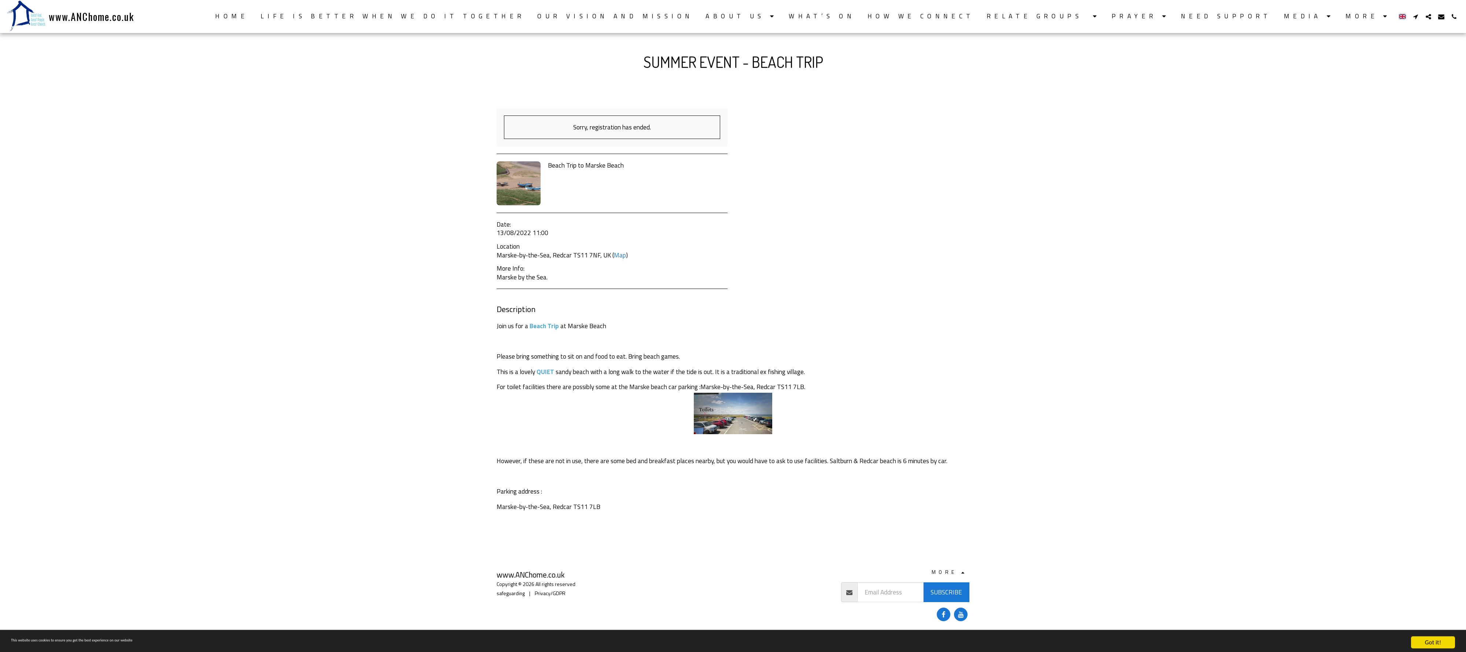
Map (620, 255)
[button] (741, 16)
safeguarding (511, 593)
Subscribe (946, 592)
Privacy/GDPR (550, 593)
